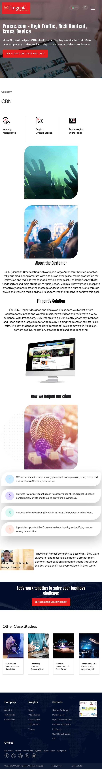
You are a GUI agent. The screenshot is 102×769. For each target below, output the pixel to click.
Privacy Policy (57, 766)
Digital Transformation (62, 719)
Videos (31, 729)
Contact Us (9, 719)
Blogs (30, 710)
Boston (18, 750)
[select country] (74, 7)
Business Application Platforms (61, 726)
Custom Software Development (60, 712)
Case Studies (34, 719)
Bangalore (61, 750)
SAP (54, 739)
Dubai (45, 750)
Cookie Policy (77, 766)
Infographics (34, 724)
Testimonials (9, 715)
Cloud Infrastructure (61, 734)
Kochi (52, 750)
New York (8, 750)
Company (6, 92)
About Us (8, 710)
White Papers (34, 715)
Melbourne (28, 750)
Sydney (38, 750)
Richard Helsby (8, 563)
